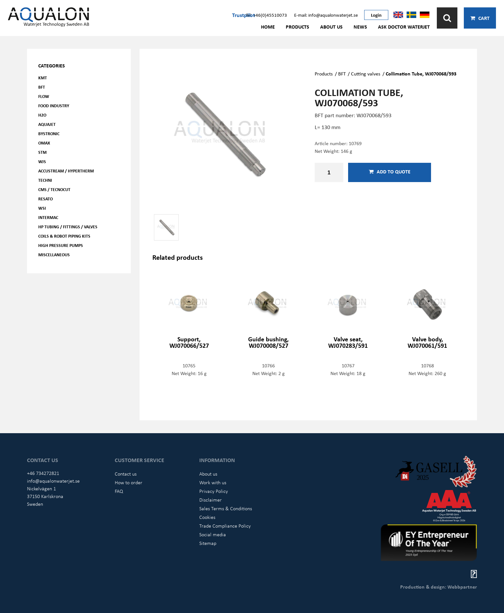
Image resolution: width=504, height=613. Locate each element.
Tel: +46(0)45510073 (266, 15)
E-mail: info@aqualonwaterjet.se (326, 15)
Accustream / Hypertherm (66, 171)
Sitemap (207, 543)
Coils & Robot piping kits (64, 236)
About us (331, 26)
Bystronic (48, 133)
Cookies (207, 517)
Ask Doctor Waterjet (404, 26)
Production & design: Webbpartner (438, 586)
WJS (42, 161)
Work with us (212, 482)
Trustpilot (243, 15)
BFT (41, 87)
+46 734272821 (43, 473)
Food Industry (53, 105)
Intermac (48, 217)
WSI (42, 208)
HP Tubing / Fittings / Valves (67, 226)
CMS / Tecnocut (54, 189)
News (360, 26)
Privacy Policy (213, 491)
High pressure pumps (60, 245)
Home (268, 26)
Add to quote (389, 171)
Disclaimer (210, 499)
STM (42, 152)
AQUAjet (47, 124)
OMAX (44, 143)
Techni (45, 180)
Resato (45, 199)
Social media (212, 534)
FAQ (119, 491)
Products (297, 26)
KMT (42, 77)
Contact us (126, 473)
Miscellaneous (54, 254)
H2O (42, 115)
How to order (128, 482)
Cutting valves (365, 73)
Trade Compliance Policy (225, 525)
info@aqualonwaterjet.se (53, 480)
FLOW (43, 96)
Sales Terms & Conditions (225, 508)
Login (376, 15)
